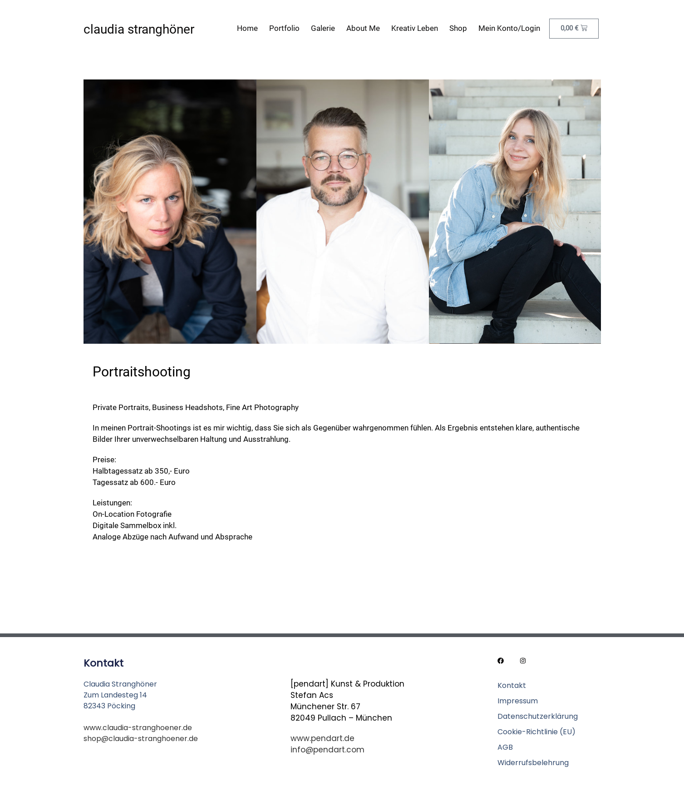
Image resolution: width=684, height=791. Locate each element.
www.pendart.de (322, 738)
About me (363, 28)
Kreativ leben (414, 28)
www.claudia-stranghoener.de (138, 727)
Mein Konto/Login (509, 28)
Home (247, 28)
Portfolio (284, 28)
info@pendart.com (327, 749)
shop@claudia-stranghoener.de (141, 738)
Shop (458, 28)
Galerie (323, 28)
